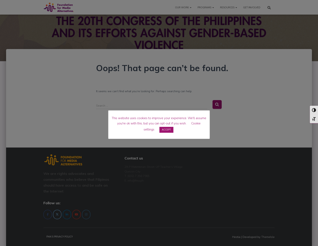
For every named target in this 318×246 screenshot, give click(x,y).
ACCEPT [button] (166, 129)
